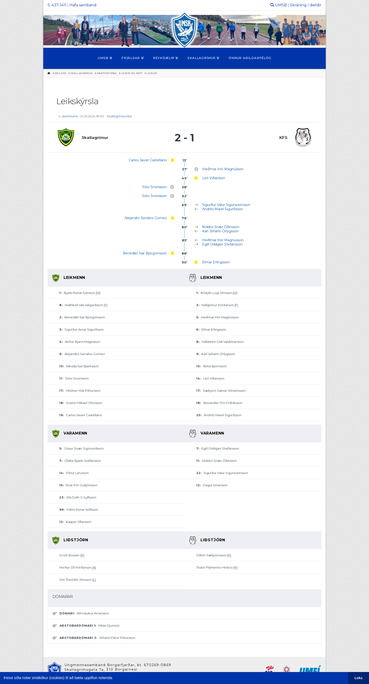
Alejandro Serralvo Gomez (145, 218)
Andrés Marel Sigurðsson (222, 209)
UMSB (281, 5)
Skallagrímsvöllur (119, 116)
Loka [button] (359, 678)
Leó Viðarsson (213, 178)
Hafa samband (82, 5)
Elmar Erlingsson (216, 262)
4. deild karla (68, 116)
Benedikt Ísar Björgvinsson (145, 253)
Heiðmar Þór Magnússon (223, 169)
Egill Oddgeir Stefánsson (222, 244)
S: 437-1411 (57, 5)
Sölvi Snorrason (154, 187)
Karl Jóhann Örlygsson (220, 231)
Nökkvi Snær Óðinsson (220, 227)
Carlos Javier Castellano (148, 160)
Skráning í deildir (305, 5)
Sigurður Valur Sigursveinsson (226, 205)
